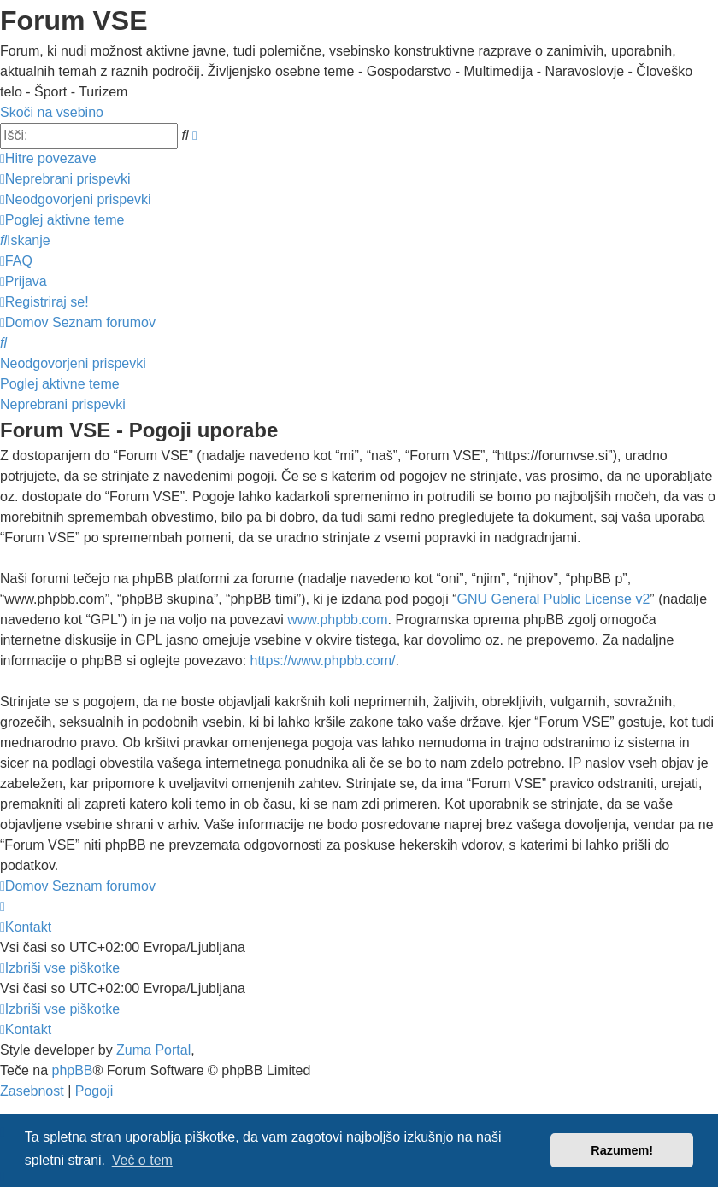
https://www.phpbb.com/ (323, 660)
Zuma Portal (153, 1050)
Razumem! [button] (622, 1150)
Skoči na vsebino (51, 112)
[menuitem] (65, 179)
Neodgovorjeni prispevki (73, 363)
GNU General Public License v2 (553, 599)
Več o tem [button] (142, 1160)
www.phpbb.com (337, 619)
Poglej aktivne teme (60, 384)
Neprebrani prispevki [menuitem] (63, 404)
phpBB (71, 1070)
